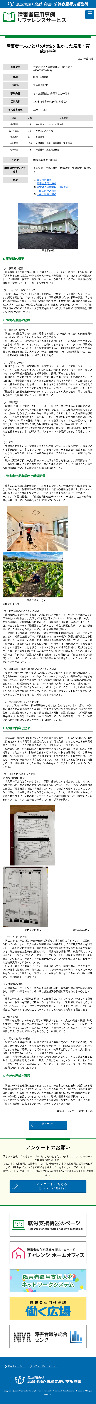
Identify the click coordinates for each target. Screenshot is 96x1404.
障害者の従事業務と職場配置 (52, 187)
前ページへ (48, 1123)
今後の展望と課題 (46, 194)
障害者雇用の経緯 (46, 183)
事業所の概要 (44, 180)
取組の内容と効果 (46, 190)
